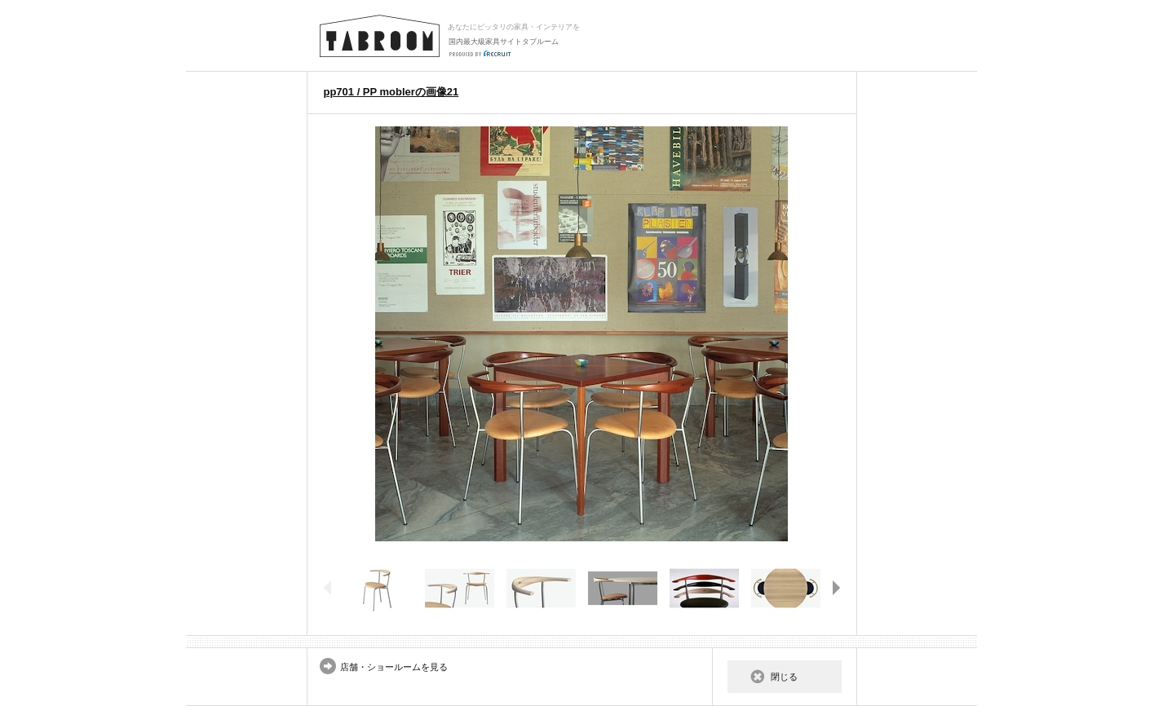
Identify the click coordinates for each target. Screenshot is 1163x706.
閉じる (784, 677)
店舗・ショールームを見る (394, 667)
